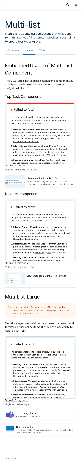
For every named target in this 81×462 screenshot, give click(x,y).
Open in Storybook (16, 165)
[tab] (13, 51)
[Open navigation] (76, 4)
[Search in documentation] (67, 4)
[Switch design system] (7, 4)
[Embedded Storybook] (40, 133)
